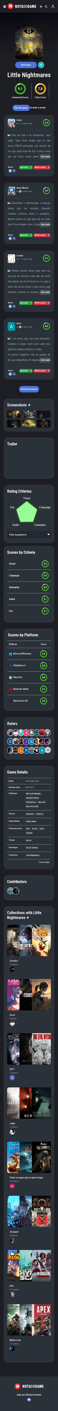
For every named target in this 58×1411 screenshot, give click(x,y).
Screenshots (18, 405)
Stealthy (29, 833)
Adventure (30, 814)
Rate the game (21, 108)
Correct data (44, 862)
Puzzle (34, 829)
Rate (26, 65)
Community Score (20, 97)
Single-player (31, 821)
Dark (28, 829)
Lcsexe (19, 255)
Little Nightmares (29, 75)
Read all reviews (29, 389)
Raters (12, 723)
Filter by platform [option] (17, 534)
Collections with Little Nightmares (24, 915)
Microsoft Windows (22, 653)
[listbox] (29, 534)
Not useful (40, 167)
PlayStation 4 (19, 665)
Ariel (18, 323)
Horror (28, 840)
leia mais (45, 156)
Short (42, 829)
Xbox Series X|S (20, 701)
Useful (24, 167)
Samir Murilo (22, 188)
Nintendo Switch (21, 689)
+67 (47, 750)
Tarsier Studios (32, 848)
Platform (39, 814)
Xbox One (17, 677)
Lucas (19, 120)
